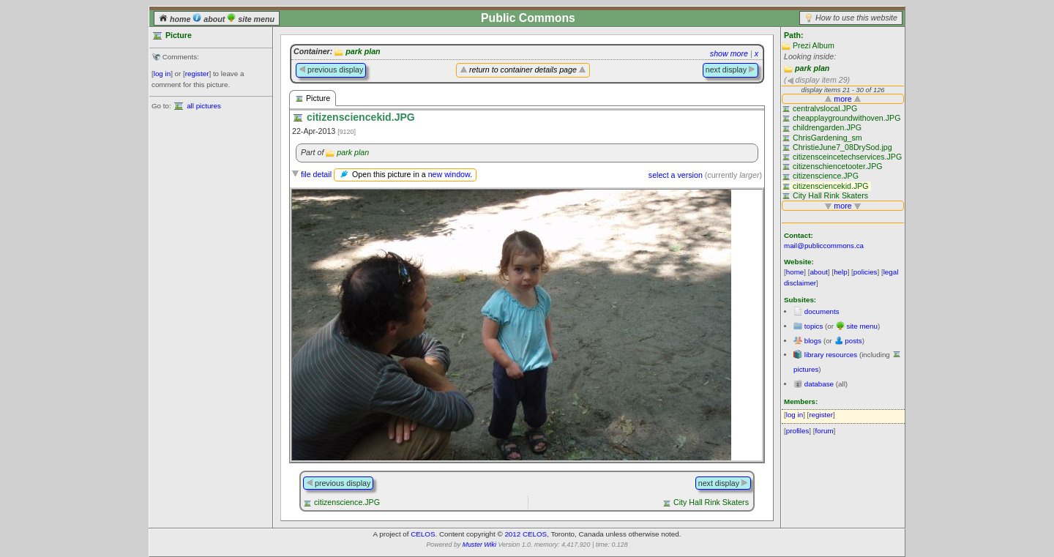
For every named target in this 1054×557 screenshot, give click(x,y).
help (841, 272)
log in (162, 74)
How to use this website (856, 17)
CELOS (423, 534)
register (197, 74)
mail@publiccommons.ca (824, 246)
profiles (798, 431)
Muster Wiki (479, 544)
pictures (805, 369)
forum (824, 431)
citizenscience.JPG (347, 502)
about (210, 19)
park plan (812, 68)
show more (729, 53)
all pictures (204, 106)
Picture (312, 98)
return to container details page (523, 69)
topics (813, 326)
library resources (830, 355)
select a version (676, 175)
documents (822, 311)
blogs (812, 341)
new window (449, 174)
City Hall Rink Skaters (711, 502)
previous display (331, 69)
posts (853, 341)
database (819, 384)
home (176, 19)
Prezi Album (813, 45)
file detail (316, 174)
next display (730, 69)
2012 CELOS (525, 534)
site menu (250, 19)
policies (865, 272)
